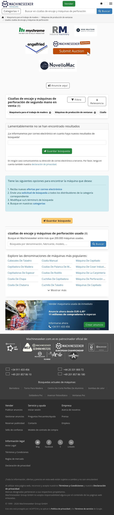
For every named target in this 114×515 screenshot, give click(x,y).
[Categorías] (11, 11)
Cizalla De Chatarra (18, 285)
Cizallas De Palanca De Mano (57, 266)
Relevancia (97, 101)
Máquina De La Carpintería (90, 272)
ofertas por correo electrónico (44, 189)
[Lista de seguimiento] (101, 4)
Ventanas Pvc (78, 395)
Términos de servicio (84, 509)
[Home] (22, 17)
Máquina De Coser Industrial (91, 266)
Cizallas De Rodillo (52, 272)
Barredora (14, 388)
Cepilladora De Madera (20, 266)
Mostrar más (57, 290)
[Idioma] (106, 4)
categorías (39, 203)
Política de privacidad (60, 509)
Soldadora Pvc (36, 395)
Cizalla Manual (50, 260)
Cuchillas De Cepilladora (55, 279)
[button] (110, 4)
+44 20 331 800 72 (74, 369)
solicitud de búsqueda (35, 192)
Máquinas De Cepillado (88, 285)
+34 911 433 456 (20, 369)
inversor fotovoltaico (57, 395)
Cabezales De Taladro (19, 260)
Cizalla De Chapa (17, 279)
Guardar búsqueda (57, 151)
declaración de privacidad (44, 164)
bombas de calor (96, 388)
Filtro (76, 99)
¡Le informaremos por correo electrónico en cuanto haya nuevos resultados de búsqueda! (51, 135)
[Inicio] (3, 17)
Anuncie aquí (58, 85)
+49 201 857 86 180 (74, 374)
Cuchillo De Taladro (52, 285)
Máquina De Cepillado (88, 260)
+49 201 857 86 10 (21, 374)
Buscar (104, 11)
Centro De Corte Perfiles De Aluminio (66, 388)
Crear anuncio (94, 324)
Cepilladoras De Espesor (21, 272)
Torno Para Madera (33, 388)
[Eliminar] (49, 112)
